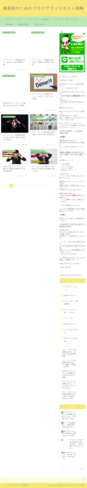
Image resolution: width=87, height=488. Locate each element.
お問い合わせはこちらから (69, 263)
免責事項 (25, 485)
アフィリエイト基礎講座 (39, 19)
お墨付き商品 (23, 24)
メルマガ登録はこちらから (69, 205)
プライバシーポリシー (12, 485)
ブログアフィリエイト (14, 19)
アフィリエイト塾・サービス (66, 19)
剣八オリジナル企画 (71, 339)
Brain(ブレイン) (70, 324)
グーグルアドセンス (71, 331)
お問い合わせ (39, 24)
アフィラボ (68, 318)
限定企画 (8, 24)
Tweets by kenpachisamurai (70, 275)
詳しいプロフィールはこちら (70, 123)
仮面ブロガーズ (70, 295)
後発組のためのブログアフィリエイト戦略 (43, 8)
